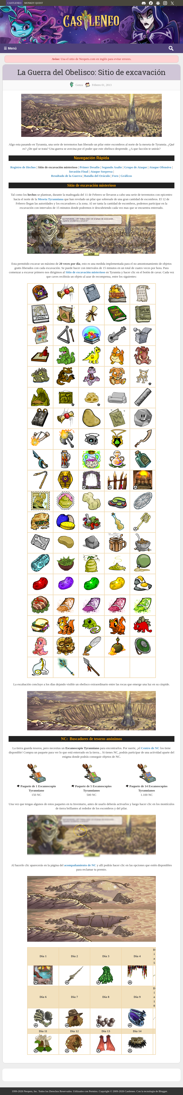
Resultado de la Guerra (66, 176)
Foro (115, 176)
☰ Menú (10, 48)
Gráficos (126, 176)
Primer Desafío (90, 167)
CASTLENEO (14, 3)
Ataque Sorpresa (101, 171)
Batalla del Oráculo (97, 176)
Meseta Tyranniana (51, 199)
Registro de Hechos (23, 167)
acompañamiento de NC (80, 865)
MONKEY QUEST (33, 3)
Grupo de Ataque (135, 167)
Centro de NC (150, 748)
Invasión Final (78, 171)
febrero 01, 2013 (102, 85)
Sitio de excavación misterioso (85, 272)
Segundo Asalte (112, 167)
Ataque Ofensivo (160, 167)
